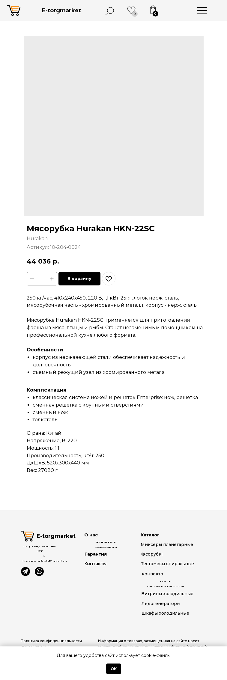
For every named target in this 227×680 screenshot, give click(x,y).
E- (61, 10)
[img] (25, 571)
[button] (152, 644)
